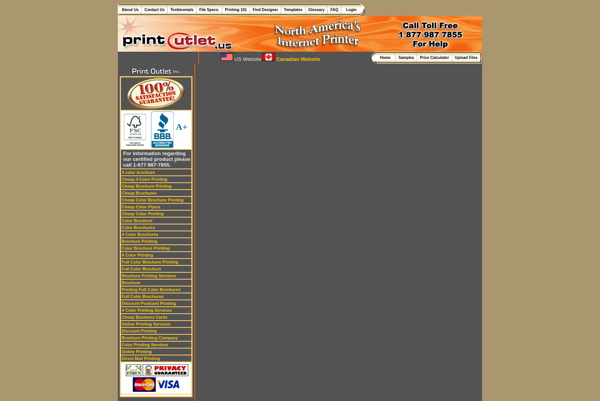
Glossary (316, 10)
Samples (406, 58)
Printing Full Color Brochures (151, 289)
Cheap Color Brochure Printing (153, 200)
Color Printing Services (145, 344)
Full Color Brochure (141, 269)
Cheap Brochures (139, 193)
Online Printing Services (146, 324)
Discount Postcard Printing (149, 303)
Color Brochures (138, 227)
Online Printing (137, 351)
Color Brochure (137, 220)
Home (386, 58)
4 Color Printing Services (147, 310)
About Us (130, 10)
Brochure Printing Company (150, 338)
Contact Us (154, 10)
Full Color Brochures (142, 296)
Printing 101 (236, 10)
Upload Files (466, 58)
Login (350, 10)
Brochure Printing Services (149, 275)
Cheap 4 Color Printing (144, 179)
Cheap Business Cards (145, 317)
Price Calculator (434, 58)
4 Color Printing (137, 255)
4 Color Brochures (140, 234)
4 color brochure (138, 172)
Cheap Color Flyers (141, 207)
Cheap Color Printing (143, 213)
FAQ (334, 10)
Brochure (131, 282)
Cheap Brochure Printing (146, 186)
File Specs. (209, 10)
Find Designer (265, 10)
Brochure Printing (140, 241)
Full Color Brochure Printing (150, 262)
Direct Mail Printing (141, 358)
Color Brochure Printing (146, 248)
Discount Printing (139, 331)
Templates (293, 10)
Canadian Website (291, 59)
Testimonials (181, 10)
